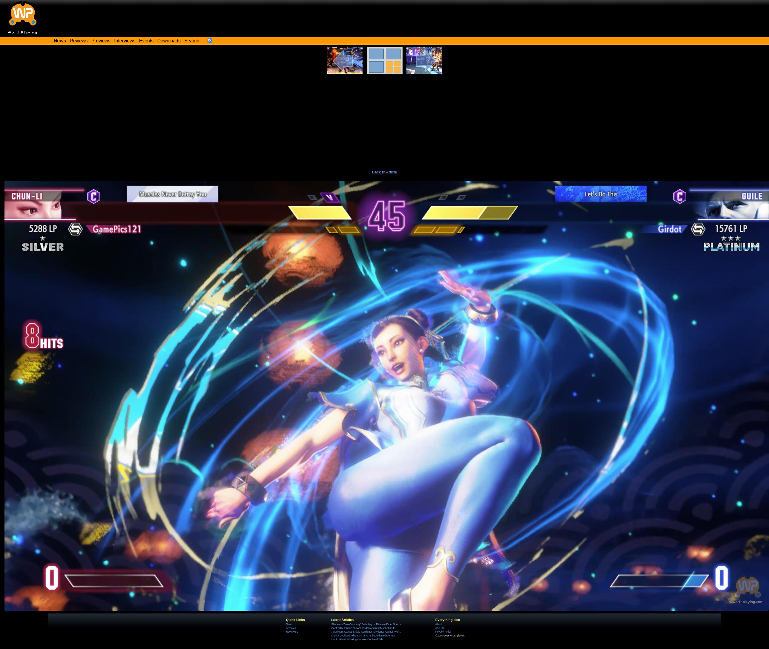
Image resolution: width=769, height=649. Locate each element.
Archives (291, 628)
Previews (100, 40)
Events (146, 40)
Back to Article (384, 172)
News (289, 624)
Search (191, 40)
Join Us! (440, 628)
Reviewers (292, 631)
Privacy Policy (443, 631)
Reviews (79, 40)
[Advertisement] (384, 118)
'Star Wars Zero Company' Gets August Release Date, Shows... (367, 624)
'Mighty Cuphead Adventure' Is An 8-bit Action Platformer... (364, 635)
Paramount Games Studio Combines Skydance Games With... (366, 631)
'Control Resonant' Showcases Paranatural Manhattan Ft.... (364, 628)
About (438, 624)
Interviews (124, 40)
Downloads (169, 40)
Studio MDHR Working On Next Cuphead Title (357, 639)
